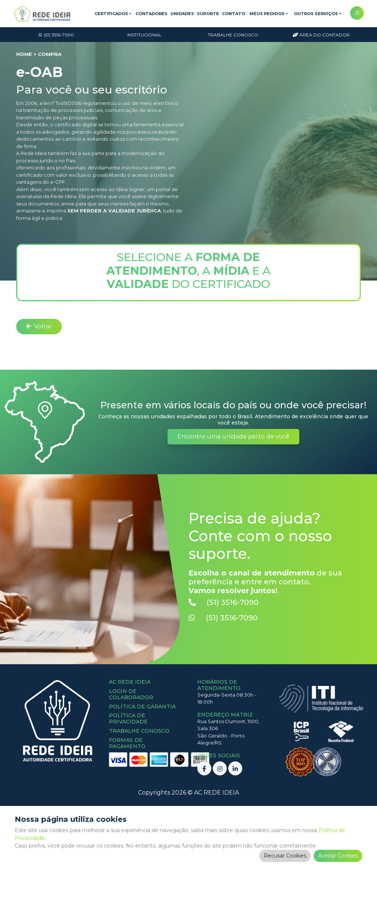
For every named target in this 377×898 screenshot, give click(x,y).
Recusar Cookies (285, 855)
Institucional (144, 35)
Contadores (151, 13)
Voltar (39, 326)
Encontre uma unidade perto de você (233, 436)
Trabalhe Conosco (233, 35)
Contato (233, 13)
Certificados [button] (111, 13)
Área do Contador (321, 35)
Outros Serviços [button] (316, 13)
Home (24, 54)
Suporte (208, 13)
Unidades (182, 13)
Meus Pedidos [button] (267, 13)
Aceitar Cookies (338, 855)
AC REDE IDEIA (216, 792)
